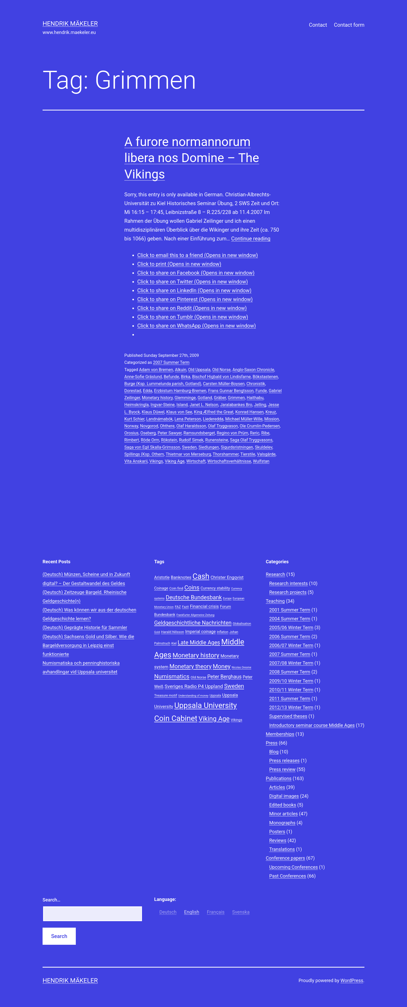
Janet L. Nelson (203, 404)
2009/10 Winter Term (291, 681)
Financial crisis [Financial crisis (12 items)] (204, 606)
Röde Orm (150, 439)
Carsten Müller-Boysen (224, 383)
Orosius (131, 432)
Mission (271, 418)
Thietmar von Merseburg (188, 454)
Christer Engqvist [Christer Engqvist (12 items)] (227, 577)
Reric (254, 432)
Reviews (277, 840)
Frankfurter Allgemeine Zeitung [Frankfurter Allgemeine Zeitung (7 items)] (195, 615)
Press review (282, 769)
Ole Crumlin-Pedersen (260, 425)
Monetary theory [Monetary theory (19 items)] (190, 666)
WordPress (352, 980)
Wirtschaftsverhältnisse (229, 461)
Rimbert (131, 439)
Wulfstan (261, 461)
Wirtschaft (196, 461)
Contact (318, 25)
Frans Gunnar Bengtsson (231, 390)
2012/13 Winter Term (291, 707)
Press (271, 743)
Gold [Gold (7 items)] (157, 632)
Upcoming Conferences (293, 867)
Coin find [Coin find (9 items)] (176, 588)
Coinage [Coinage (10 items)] (161, 588)
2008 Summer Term (289, 672)
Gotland (205, 397)
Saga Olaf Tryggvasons (251, 439)
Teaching (275, 601)
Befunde (171, 376)
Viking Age (175, 461)
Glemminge (185, 397)
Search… (51, 899)
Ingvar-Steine (163, 404)
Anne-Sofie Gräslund (143, 376)
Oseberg (148, 432)
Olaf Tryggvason (223, 425)
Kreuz (271, 411)
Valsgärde (266, 454)
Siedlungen (209, 447)
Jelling (260, 404)
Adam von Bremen (156, 369)
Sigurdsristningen (237, 447)
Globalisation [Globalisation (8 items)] (242, 624)
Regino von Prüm (232, 432)
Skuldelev (263, 447)
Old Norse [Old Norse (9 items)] (198, 677)
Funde (261, 390)
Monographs (282, 822)
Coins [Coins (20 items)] (191, 587)
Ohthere (167, 425)
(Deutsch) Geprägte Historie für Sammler (85, 627)
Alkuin (180, 369)
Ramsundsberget (199, 432)
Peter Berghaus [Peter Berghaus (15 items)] (224, 677)
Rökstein (169, 439)
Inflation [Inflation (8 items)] (222, 632)
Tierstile (247, 454)
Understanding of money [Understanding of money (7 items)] (193, 695)
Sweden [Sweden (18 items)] (234, 686)
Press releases (284, 760)
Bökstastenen (265, 376)
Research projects (288, 592)
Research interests (288, 583)
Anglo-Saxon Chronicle (253, 369)
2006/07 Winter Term (291, 645)
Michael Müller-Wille (243, 418)
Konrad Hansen (249, 411)
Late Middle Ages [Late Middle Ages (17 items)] (199, 642)
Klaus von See (179, 411)
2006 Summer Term (289, 636)
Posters (277, 831)
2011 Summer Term (289, 698)
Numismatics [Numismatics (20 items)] (171, 676)
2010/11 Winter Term (291, 689)
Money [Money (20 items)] (222, 666)
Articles (277, 787)
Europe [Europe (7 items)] (227, 598)
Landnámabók (159, 418)
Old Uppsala (199, 369)
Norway (131, 425)
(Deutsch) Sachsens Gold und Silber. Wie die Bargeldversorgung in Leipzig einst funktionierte (88, 645)
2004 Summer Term (289, 618)
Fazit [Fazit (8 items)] (185, 607)
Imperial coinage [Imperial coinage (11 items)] (200, 631)
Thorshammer (226, 454)
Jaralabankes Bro (236, 404)
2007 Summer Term (171, 362)
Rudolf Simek (191, 439)
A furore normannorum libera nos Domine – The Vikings (191, 158)
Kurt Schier (134, 418)
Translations (282, 849)
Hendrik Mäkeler (70, 23)
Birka (185, 376)
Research (275, 574)
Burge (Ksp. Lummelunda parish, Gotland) (162, 383)
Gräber (220, 397)
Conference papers (285, 858)
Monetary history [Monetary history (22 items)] (196, 655)
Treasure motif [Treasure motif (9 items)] (165, 695)
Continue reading (250, 238)
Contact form (349, 25)
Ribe (265, 432)
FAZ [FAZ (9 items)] (178, 607)
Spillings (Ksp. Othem (144, 454)
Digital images (284, 796)
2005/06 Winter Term (291, 627)
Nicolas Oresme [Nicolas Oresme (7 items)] (241, 667)
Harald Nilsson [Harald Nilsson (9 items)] (172, 632)
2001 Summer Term (289, 610)
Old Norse (221, 369)
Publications (278, 778)
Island (182, 404)
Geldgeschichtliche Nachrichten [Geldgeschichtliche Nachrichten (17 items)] (193, 623)
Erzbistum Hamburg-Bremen (180, 390)
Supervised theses (288, 716)
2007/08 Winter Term (291, 663)
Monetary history (157, 397)
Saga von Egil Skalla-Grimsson (152, 447)
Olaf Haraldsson (191, 425)
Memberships (280, 734)
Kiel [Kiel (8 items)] (174, 643)
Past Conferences (287, 876)
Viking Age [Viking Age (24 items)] (214, 719)
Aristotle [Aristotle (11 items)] (161, 577)
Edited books (282, 805)
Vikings (156, 461)
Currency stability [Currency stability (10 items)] (215, 588)
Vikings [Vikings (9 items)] (236, 720)
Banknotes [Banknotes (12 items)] (181, 577)
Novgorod (149, 425)
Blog (274, 751)
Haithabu (255, 397)
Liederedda (213, 418)
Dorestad (132, 390)
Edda (147, 390)
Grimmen (236, 397)
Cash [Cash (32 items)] (201, 576)
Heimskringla (136, 404)
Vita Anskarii (136, 461)
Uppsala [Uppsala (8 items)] (215, 695)
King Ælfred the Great (213, 411)
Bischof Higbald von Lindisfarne (221, 376)
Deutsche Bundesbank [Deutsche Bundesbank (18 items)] (194, 597)
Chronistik (255, 383)
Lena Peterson (187, 418)
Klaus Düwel (153, 411)
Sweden (189, 447)
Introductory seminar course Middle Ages (312, 725)
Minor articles (283, 813)
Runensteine (216, 439)
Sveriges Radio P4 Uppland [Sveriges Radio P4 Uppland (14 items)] (194, 686)
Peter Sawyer (169, 432)
